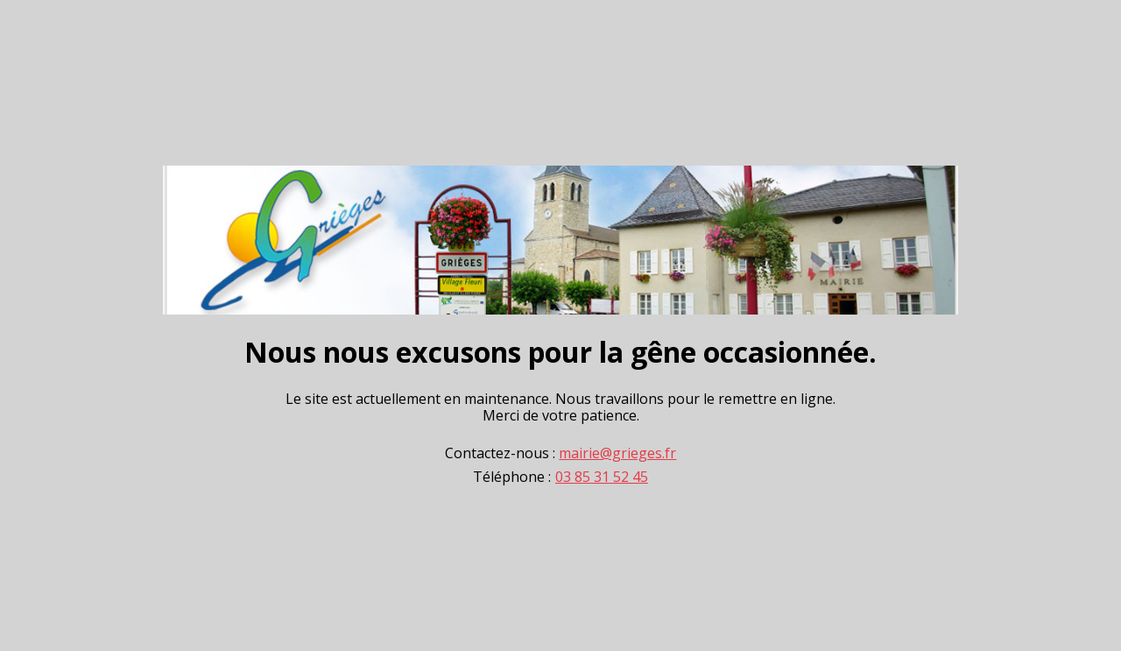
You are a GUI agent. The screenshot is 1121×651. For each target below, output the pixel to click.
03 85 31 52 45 (601, 477)
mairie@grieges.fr (617, 453)
